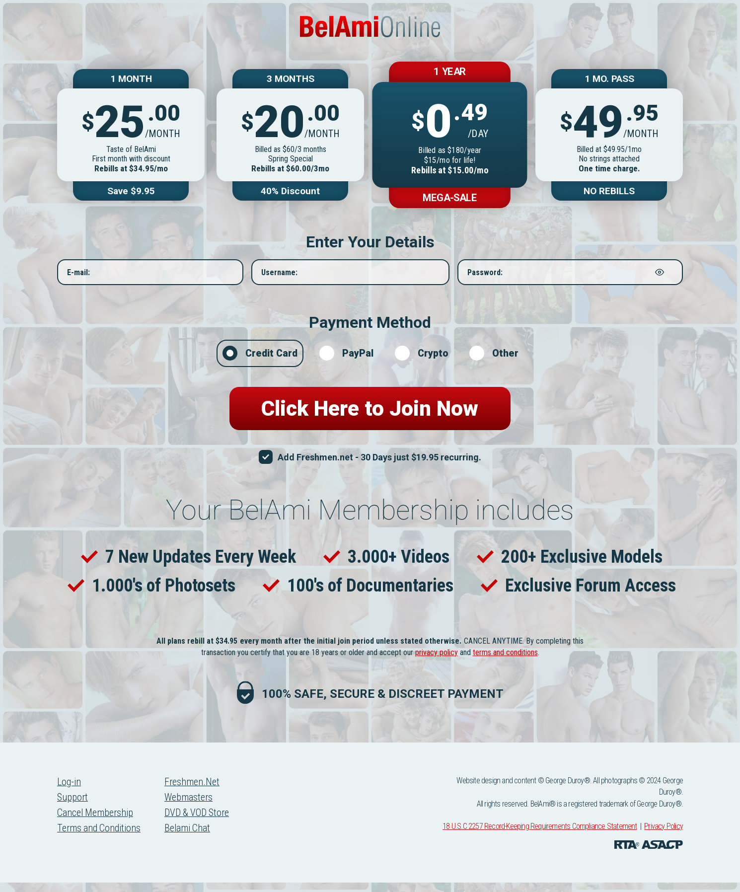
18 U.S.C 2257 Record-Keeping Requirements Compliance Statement (540, 836)
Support (72, 808)
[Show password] (659, 277)
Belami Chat (190, 839)
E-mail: (78, 277)
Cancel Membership (96, 823)
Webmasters (191, 808)
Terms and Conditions (100, 839)
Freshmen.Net (194, 792)
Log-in (69, 792)
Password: (485, 277)
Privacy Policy (663, 836)
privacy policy (436, 662)
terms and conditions (505, 662)
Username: (279, 277)
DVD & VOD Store (200, 823)
